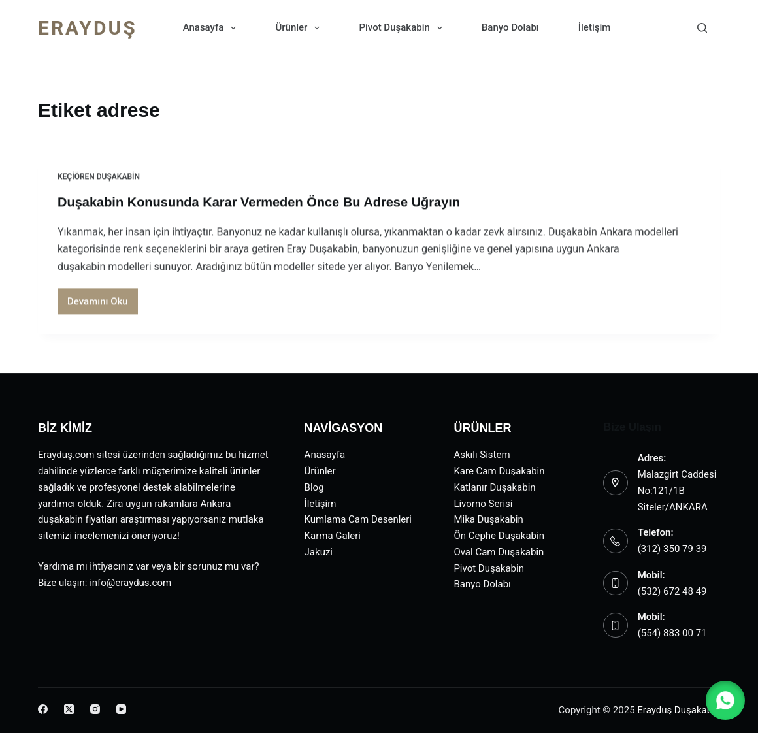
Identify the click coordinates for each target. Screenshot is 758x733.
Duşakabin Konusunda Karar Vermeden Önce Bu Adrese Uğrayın (259, 202)
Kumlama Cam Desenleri (358, 519)
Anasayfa (212, 28)
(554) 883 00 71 (672, 633)
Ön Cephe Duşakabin (498, 536)
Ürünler (300, 28)
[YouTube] (121, 709)
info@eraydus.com (130, 583)
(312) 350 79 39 (672, 549)
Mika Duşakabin (488, 519)
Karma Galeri (333, 536)
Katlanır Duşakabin (494, 487)
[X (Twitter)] (69, 709)
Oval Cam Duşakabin (498, 552)
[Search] (702, 28)
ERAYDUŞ (87, 27)
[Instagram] (95, 709)
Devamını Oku (102, 305)
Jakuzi (319, 552)
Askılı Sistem (481, 455)
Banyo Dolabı (510, 27)
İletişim (594, 27)
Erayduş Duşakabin (678, 710)
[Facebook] (43, 709)
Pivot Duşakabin (403, 28)
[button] (725, 700)
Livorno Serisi (482, 504)
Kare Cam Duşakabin (498, 471)
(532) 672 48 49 (672, 591)
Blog (314, 487)
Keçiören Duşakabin (99, 177)
